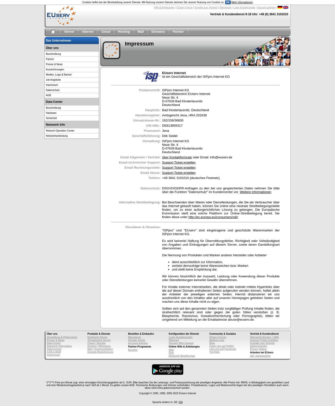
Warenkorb (225, 7)
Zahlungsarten (258, 346)
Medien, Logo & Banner (59, 74)
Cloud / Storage (96, 343)
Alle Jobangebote (260, 356)
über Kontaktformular (177, 157)
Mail (140, 31)
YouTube (214, 352)
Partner (178, 31)
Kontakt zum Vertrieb (206, 7)
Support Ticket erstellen (179, 162)
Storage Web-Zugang (181, 343)
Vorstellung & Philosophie (62, 337)
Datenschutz (53, 90)
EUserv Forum (184, 7)
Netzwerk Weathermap (182, 356)
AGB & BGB (54, 352)
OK (228, 2)
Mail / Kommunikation (100, 349)
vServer (88, 31)
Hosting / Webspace (99, 346)
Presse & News (54, 64)
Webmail (174, 340)
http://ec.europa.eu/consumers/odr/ (213, 217)
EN (181, 402)
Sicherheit (51, 118)
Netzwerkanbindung (56, 136)
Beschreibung (53, 54)
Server (69, 31)
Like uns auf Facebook (222, 349)
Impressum (52, 85)
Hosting (124, 31)
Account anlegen (266, 7)
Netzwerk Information (59, 346)
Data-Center (54, 343)
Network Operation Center (60, 130)
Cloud (105, 31)
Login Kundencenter (244, 7)
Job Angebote (53, 79)
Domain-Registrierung (100, 352)
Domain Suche (136, 340)
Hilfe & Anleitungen (164, 7)
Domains (158, 31)
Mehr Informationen (242, 2)
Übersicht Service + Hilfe (264, 337)
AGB (48, 95)
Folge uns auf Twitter (221, 346)
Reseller (133, 350)
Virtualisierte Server (99, 340)
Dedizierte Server (97, 337)
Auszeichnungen (55, 69)
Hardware (51, 113)
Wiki (171, 350)
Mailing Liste (216, 340)
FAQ (171, 353)
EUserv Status (258, 349)
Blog (212, 343)
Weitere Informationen (255, 192)
